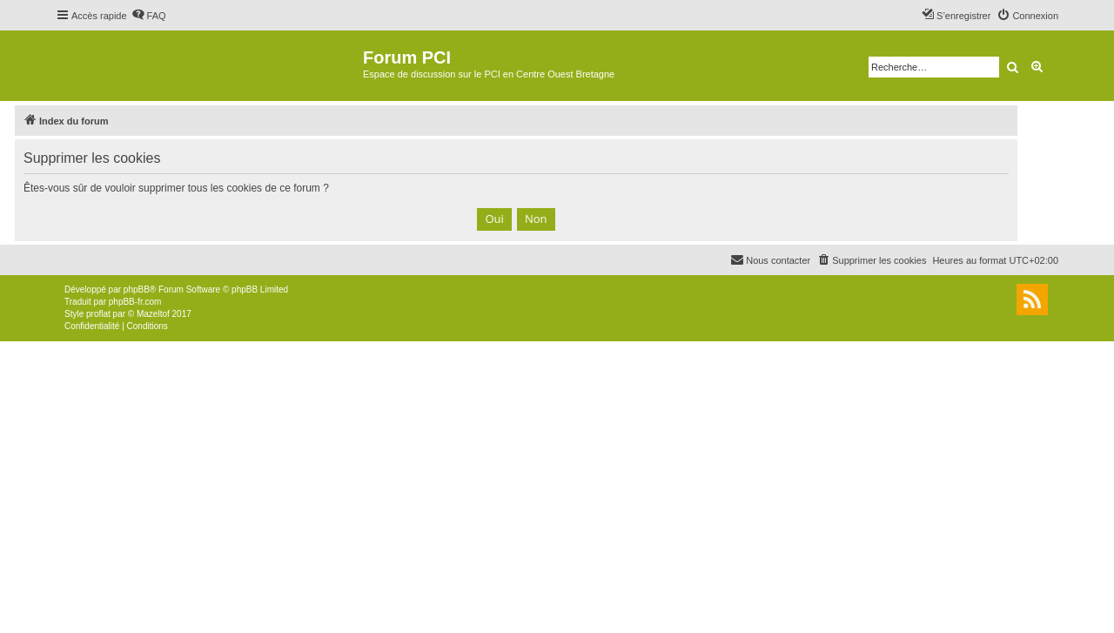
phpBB (137, 289)
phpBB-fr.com (135, 301)
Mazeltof (153, 314)
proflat (98, 314)
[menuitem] (148, 15)
